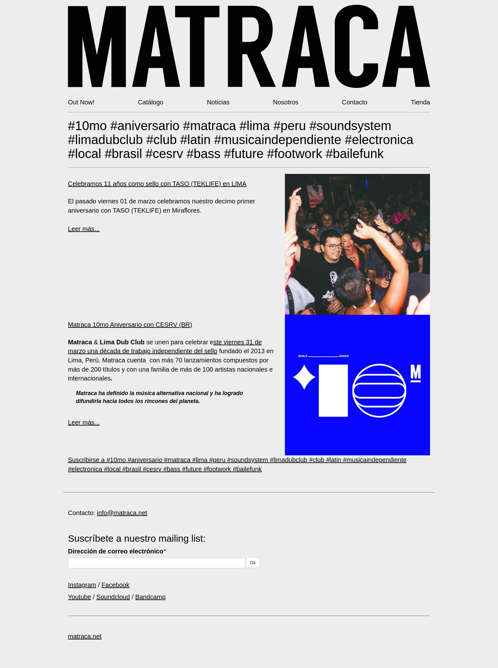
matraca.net (85, 636)
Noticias (218, 102)
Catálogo (150, 102)
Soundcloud (113, 596)
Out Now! (81, 102)
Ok (253, 562)
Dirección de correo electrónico (115, 551)
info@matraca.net (122, 512)
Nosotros (286, 102)
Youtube (79, 596)
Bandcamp (150, 596)
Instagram (82, 584)
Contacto (354, 102)
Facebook (116, 584)
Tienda (420, 102)
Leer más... (84, 228)
